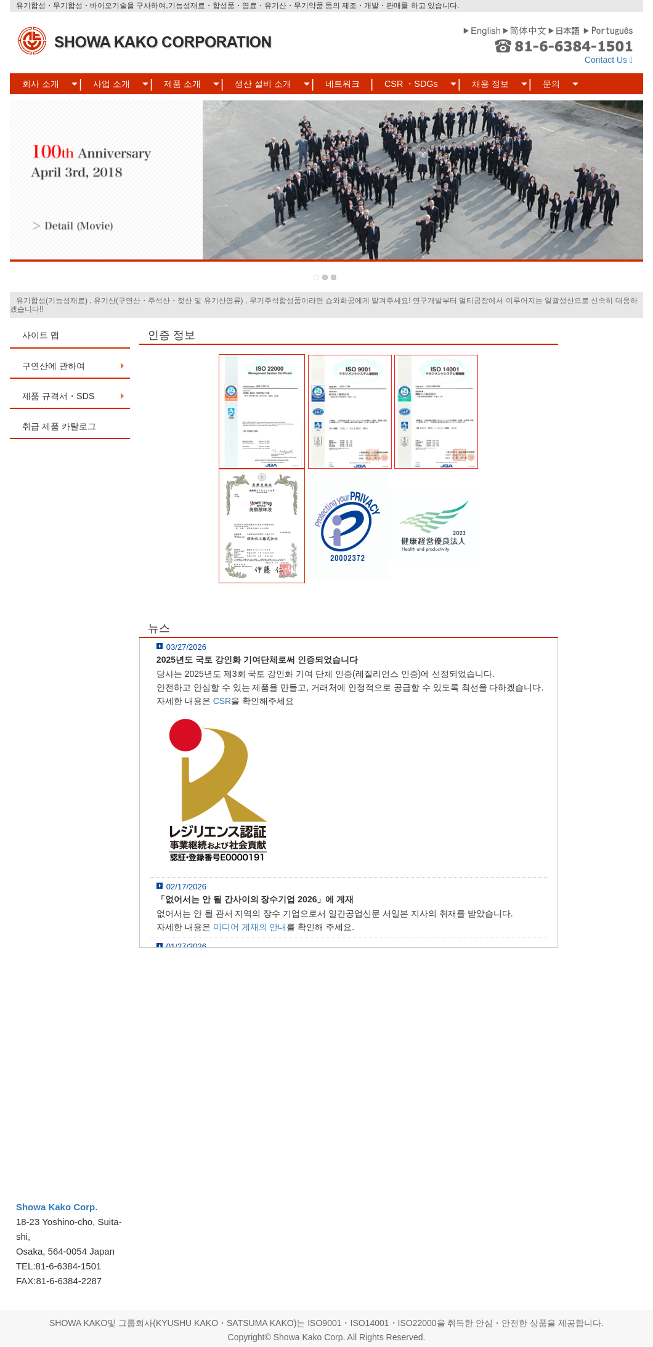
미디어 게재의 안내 (250, 927)
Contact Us (609, 60)
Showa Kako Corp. (57, 1207)
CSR (222, 701)
